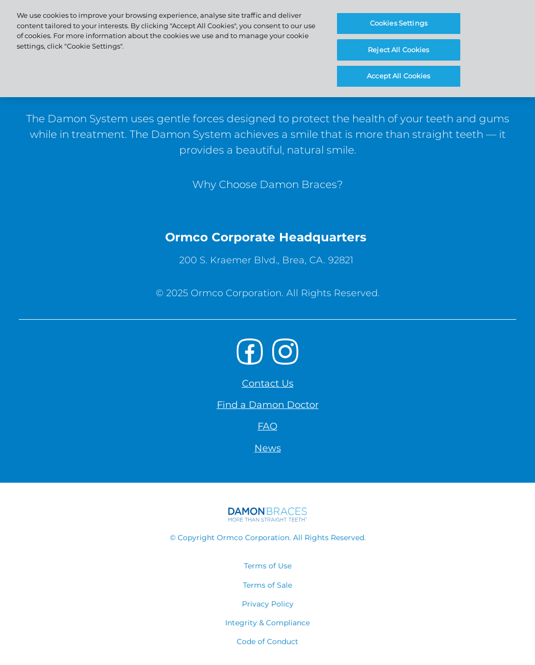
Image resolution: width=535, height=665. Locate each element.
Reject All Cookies (398, 49)
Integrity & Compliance (267, 622)
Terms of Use (268, 565)
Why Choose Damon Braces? (267, 184)
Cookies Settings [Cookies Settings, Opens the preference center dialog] (398, 23)
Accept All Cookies (398, 76)
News (267, 448)
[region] (267, 48)
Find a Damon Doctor (268, 405)
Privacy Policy (268, 604)
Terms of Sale (267, 585)
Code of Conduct (267, 641)
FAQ (267, 426)
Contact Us (268, 383)
